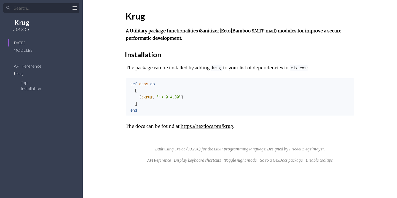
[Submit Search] (8, 8)
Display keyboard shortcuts (197, 160)
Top (24, 82)
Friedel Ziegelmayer (306, 149)
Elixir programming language (239, 149)
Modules (23, 50)
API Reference (31, 65)
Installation (31, 88)
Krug (21, 22)
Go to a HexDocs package (281, 160)
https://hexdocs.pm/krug (207, 126)
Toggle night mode (240, 160)
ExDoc (180, 149)
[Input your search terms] (41, 8)
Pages (19, 42)
